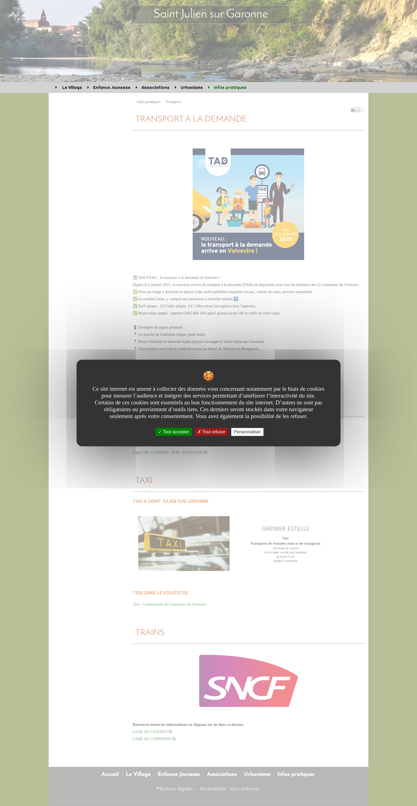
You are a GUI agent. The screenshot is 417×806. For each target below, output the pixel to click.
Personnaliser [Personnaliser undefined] (247, 432)
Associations (155, 87)
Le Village (71, 87)
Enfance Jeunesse (111, 87)
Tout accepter (173, 432)
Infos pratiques (230, 87)
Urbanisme (192, 87)
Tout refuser (211, 432)
